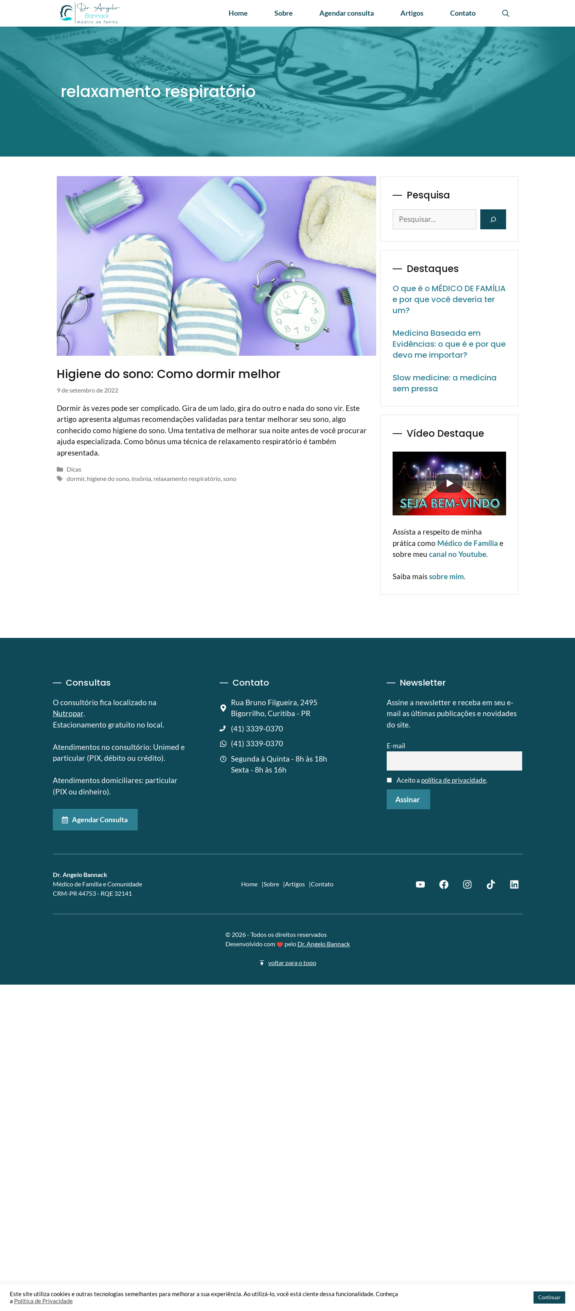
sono (229, 478)
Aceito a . (437, 780)
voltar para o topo (292, 962)
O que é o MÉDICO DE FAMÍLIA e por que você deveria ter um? (449, 299)
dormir (76, 478)
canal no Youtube (457, 553)
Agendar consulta (346, 13)
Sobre (283, 13)
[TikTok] (491, 884)
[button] (506, 13)
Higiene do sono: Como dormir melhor (168, 374)
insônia (141, 478)
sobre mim (446, 576)
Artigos (412, 13)
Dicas (74, 469)
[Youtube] (420, 884)
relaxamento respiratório (187, 478)
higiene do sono (108, 478)
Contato (463, 13)
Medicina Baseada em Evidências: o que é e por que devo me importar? (449, 344)
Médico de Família (467, 542)
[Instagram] (467, 884)
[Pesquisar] (493, 219)
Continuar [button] (549, 1297)
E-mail (396, 746)
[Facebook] (444, 884)
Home (238, 13)
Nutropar (68, 713)
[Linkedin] (514, 884)
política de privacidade (453, 780)
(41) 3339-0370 (257, 728)
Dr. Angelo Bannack (323, 943)
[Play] (449, 483)
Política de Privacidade (43, 1301)
